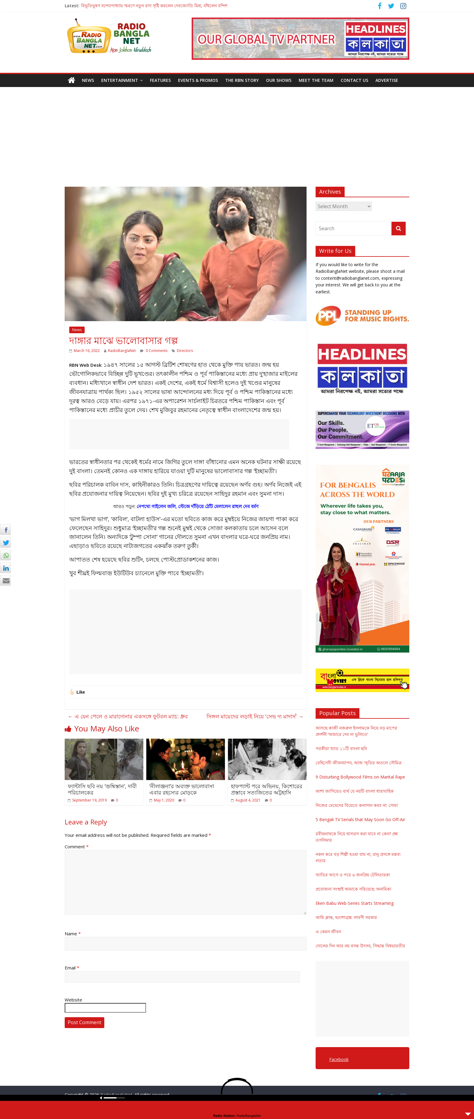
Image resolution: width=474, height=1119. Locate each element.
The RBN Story (242, 80)
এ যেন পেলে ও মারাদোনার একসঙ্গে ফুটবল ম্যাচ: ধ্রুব (128, 716)
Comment (77, 846)
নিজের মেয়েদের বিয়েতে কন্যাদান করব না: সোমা (357, 805)
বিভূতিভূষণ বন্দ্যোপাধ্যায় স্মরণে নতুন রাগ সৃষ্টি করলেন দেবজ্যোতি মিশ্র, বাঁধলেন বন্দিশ (154, 5)
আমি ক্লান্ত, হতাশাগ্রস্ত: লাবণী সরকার (346, 917)
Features (160, 80)
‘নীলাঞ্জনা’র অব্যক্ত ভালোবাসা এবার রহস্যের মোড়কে (181, 789)
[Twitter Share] (5, 542)
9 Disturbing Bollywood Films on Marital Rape (360, 777)
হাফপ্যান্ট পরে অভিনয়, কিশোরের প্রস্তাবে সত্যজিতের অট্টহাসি (266, 789)
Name (73, 933)
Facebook (339, 1059)
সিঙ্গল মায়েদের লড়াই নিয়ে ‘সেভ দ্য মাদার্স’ (255, 716)
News (88, 80)
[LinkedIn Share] (5, 567)
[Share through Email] (5, 580)
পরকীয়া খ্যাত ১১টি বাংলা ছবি (341, 748)
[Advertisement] (237, 132)
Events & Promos (198, 80)
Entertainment (119, 80)
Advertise (386, 80)
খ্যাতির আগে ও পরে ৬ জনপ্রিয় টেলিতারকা (353, 875)
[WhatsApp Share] (5, 555)
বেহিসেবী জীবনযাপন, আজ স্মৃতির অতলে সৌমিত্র (358, 763)
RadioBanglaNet (122, 350)
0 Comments (153, 350)
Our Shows (278, 80)
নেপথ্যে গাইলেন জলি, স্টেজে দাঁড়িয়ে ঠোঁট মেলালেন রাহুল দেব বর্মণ (197, 506)
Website (73, 1000)
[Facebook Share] (5, 529)
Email (72, 968)
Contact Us (354, 80)
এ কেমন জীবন (328, 931)
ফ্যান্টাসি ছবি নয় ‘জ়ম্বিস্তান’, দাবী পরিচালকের (102, 789)
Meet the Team (316, 80)
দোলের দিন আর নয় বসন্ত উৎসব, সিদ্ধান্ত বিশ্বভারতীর (360, 946)
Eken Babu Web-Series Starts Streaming (355, 903)
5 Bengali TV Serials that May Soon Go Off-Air (360, 819)
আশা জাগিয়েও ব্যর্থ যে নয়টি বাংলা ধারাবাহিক (355, 791)
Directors (185, 350)
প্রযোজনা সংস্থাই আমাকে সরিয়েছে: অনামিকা (353, 889)
